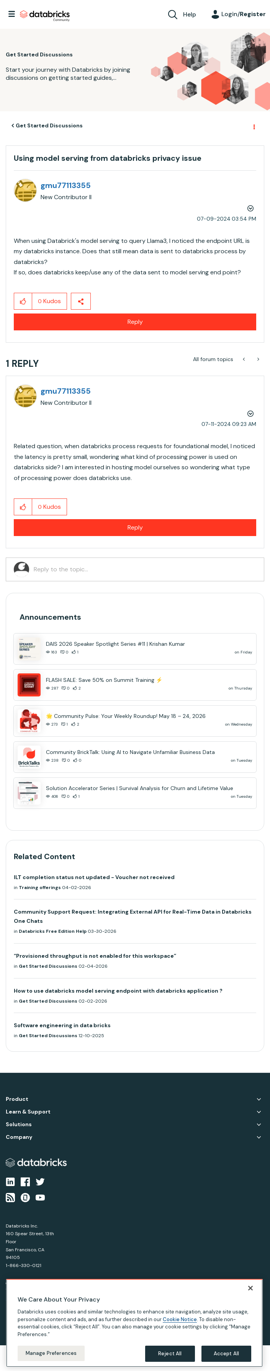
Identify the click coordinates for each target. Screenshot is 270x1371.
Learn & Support (28, 1112)
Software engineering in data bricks (62, 1025)
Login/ (243, 14)
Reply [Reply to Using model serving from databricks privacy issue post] (135, 322)
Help (189, 14)
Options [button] (254, 126)
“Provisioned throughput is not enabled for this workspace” (95, 955)
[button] (23, 301)
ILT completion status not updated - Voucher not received (94, 877)
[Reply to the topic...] (145, 569)
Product (17, 1099)
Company (19, 1137)
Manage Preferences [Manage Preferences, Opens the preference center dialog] (51, 1353)
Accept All (226, 1353)
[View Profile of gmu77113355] (66, 185)
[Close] (250, 1288)
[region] (134, 1323)
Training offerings (40, 887)
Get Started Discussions (49, 125)
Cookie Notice (180, 1319)
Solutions (19, 1124)
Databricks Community (45, 16)
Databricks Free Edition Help (53, 931)
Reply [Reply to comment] (135, 527)
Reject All (170, 1353)
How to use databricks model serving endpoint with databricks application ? (118, 990)
